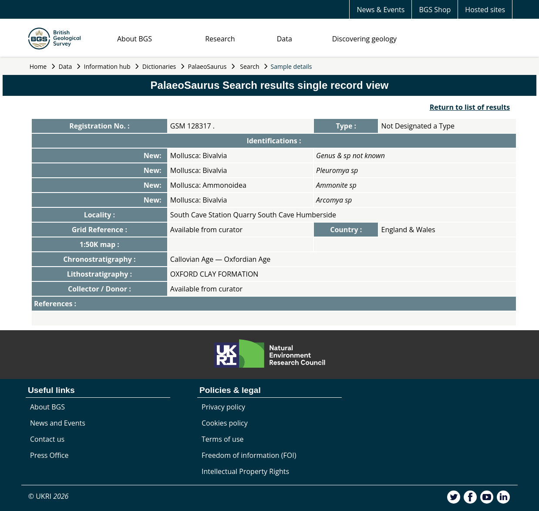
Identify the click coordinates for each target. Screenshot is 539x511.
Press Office (49, 455)
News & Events (380, 9)
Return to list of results (470, 107)
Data (284, 39)
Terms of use (223, 439)
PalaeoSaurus (207, 66)
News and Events (57, 423)
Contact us (47, 439)
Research (220, 39)
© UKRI (48, 496)
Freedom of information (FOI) (249, 455)
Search (249, 66)
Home (38, 66)
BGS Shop (435, 9)
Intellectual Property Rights (245, 471)
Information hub (107, 66)
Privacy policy (223, 407)
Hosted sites (485, 9)
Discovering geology (364, 39)
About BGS (134, 39)
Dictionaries (159, 66)
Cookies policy (225, 423)
